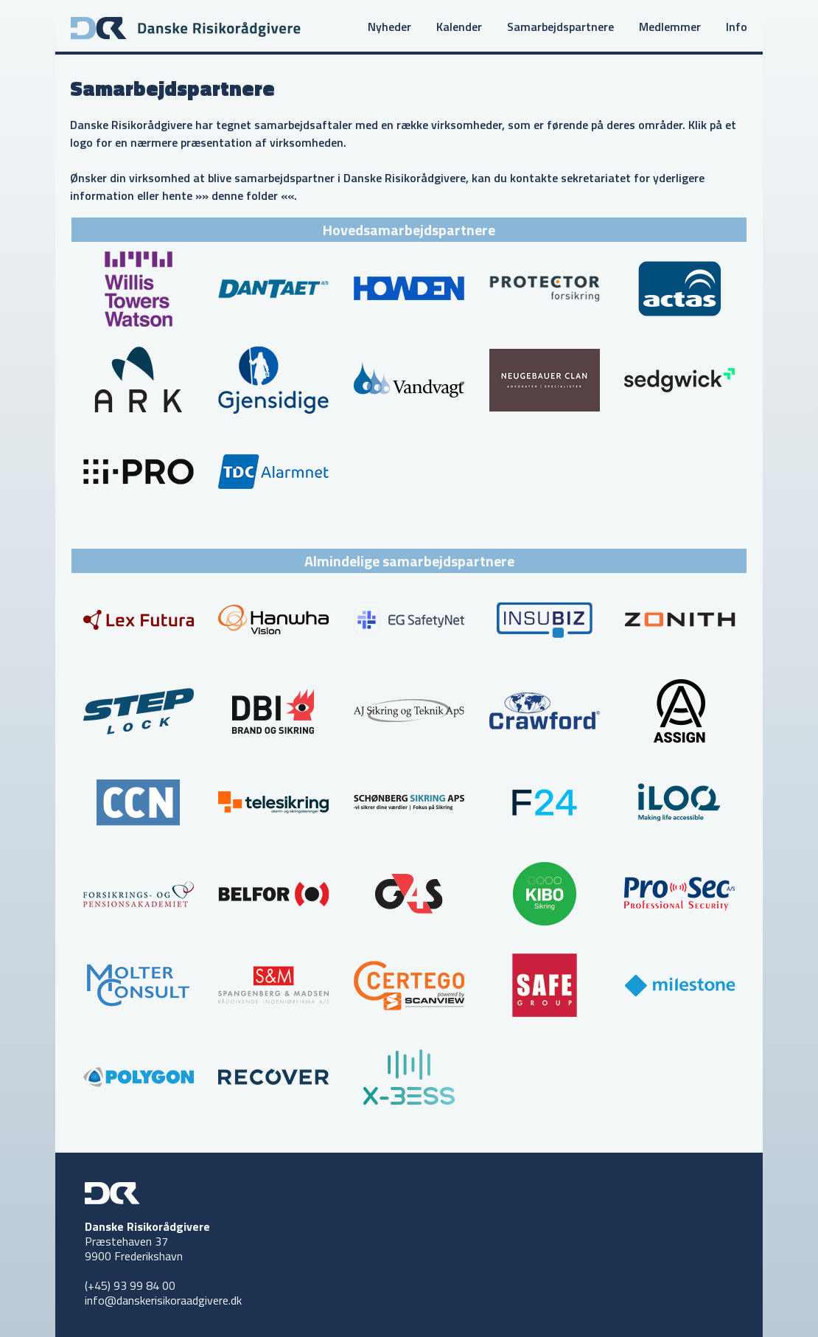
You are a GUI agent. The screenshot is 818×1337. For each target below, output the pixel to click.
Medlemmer (670, 26)
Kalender (459, 26)
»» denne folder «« (244, 195)
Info (736, 26)
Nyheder (389, 26)
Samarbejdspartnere (560, 26)
